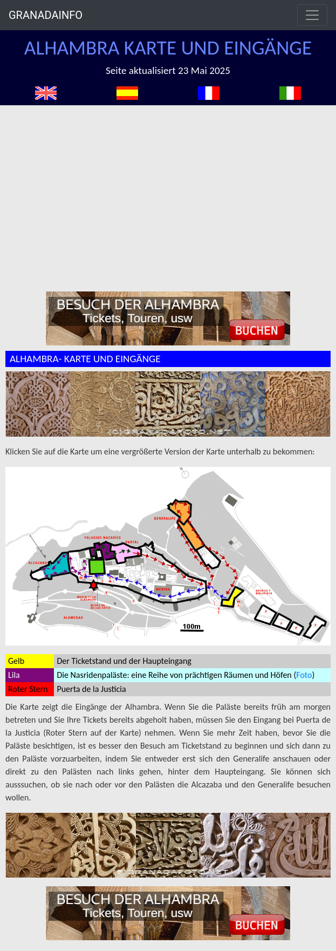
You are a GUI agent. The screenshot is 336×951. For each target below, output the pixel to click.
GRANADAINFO (46, 15)
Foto (304, 675)
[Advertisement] (173, 186)
